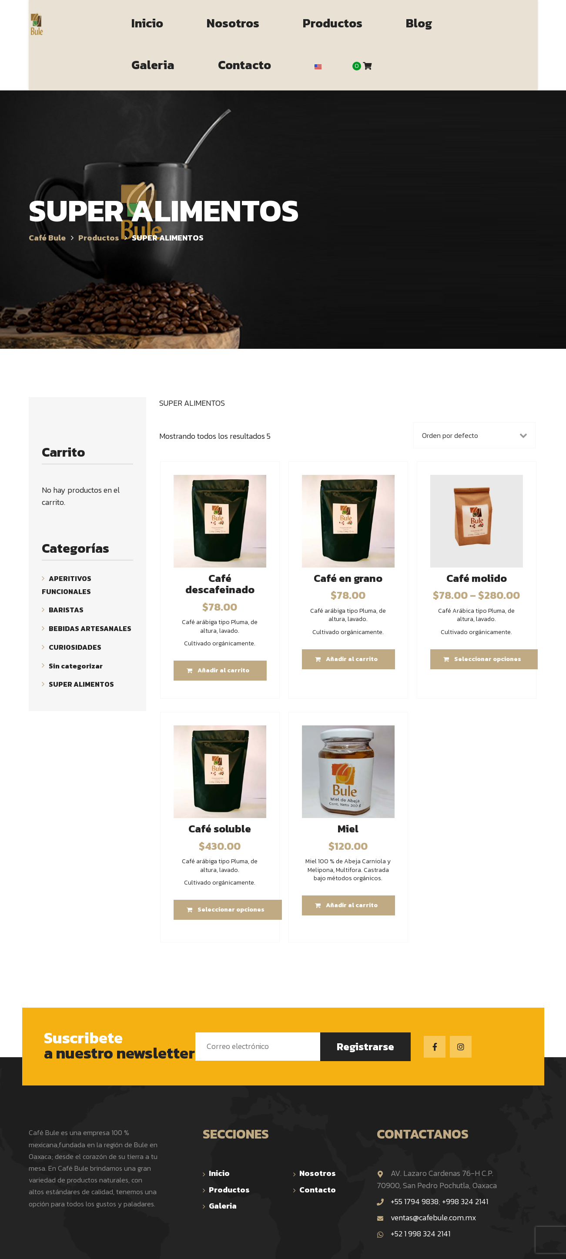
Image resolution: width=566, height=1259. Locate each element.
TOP (532, 1245)
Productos (229, 1148)
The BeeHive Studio (361, 1244)
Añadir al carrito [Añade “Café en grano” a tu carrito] (352, 617)
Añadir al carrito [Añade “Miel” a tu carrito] (352, 863)
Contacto (317, 1148)
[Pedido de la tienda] (474, 394)
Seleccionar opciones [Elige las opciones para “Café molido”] (487, 617)
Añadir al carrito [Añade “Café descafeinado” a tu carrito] (223, 629)
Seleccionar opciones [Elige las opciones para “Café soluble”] (231, 868)
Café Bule (191, 1244)
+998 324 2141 (465, 1160)
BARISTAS (66, 568)
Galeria (223, 1164)
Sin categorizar (76, 624)
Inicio (219, 1132)
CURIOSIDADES (75, 606)
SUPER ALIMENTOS (81, 643)
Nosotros (317, 1132)
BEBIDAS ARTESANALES (90, 587)
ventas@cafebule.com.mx (426, 1176)
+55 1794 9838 (415, 1160)
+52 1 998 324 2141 (413, 1192)
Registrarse (365, 1005)
